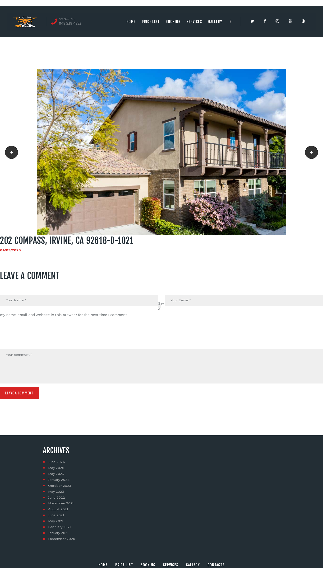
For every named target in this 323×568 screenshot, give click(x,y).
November (61, 505)
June (57, 463)
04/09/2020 (10, 250)
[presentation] (36, 338)
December (62, 541)
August (58, 511)
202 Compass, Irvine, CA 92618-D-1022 (316, 152)
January (59, 481)
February (60, 529)
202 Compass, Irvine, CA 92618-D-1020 (10, 152)
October (60, 487)
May (56, 469)
